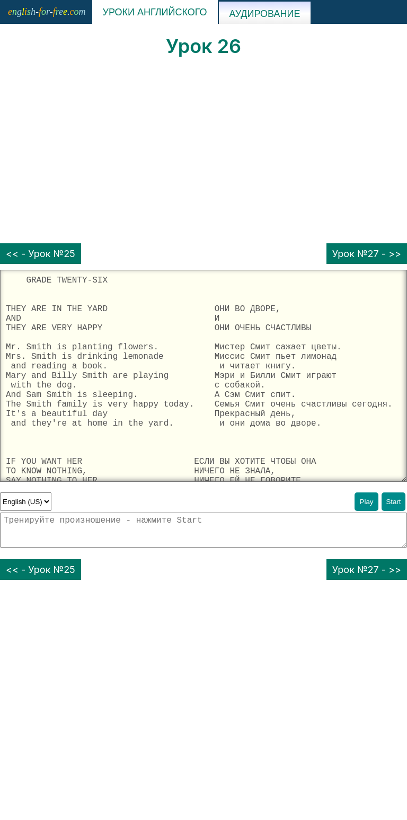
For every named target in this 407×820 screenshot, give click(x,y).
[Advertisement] (203, 150)
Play (367, 502)
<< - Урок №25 (40, 253)
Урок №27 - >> (366, 253)
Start (393, 502)
